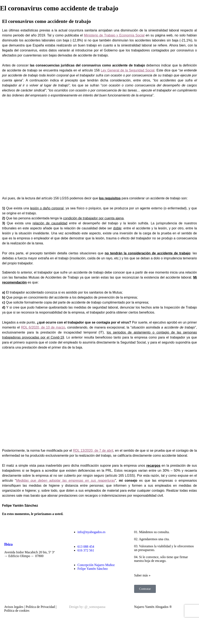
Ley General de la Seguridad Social (127, 70)
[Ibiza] (9, 532)
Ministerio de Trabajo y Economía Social (114, 35)
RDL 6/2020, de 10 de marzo (43, 327)
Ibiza (8, 544)
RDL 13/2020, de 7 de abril (93, 450)
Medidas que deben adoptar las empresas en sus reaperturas (65, 480)
